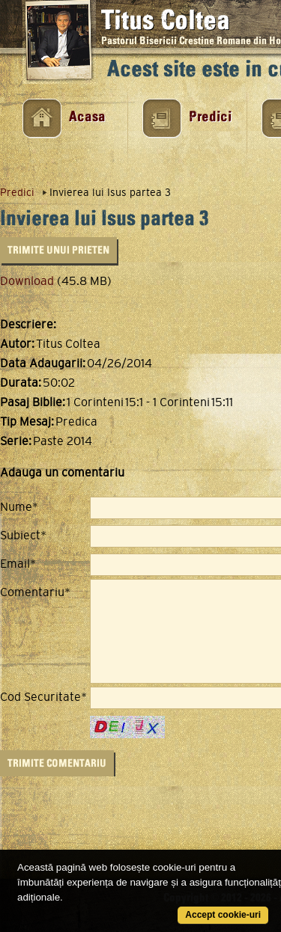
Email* (18, 564)
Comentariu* (35, 592)
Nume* (19, 507)
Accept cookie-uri (223, 915)
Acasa (87, 117)
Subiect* (23, 536)
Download (27, 281)
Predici (210, 117)
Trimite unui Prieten (58, 250)
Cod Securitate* (43, 697)
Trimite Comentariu (56, 763)
